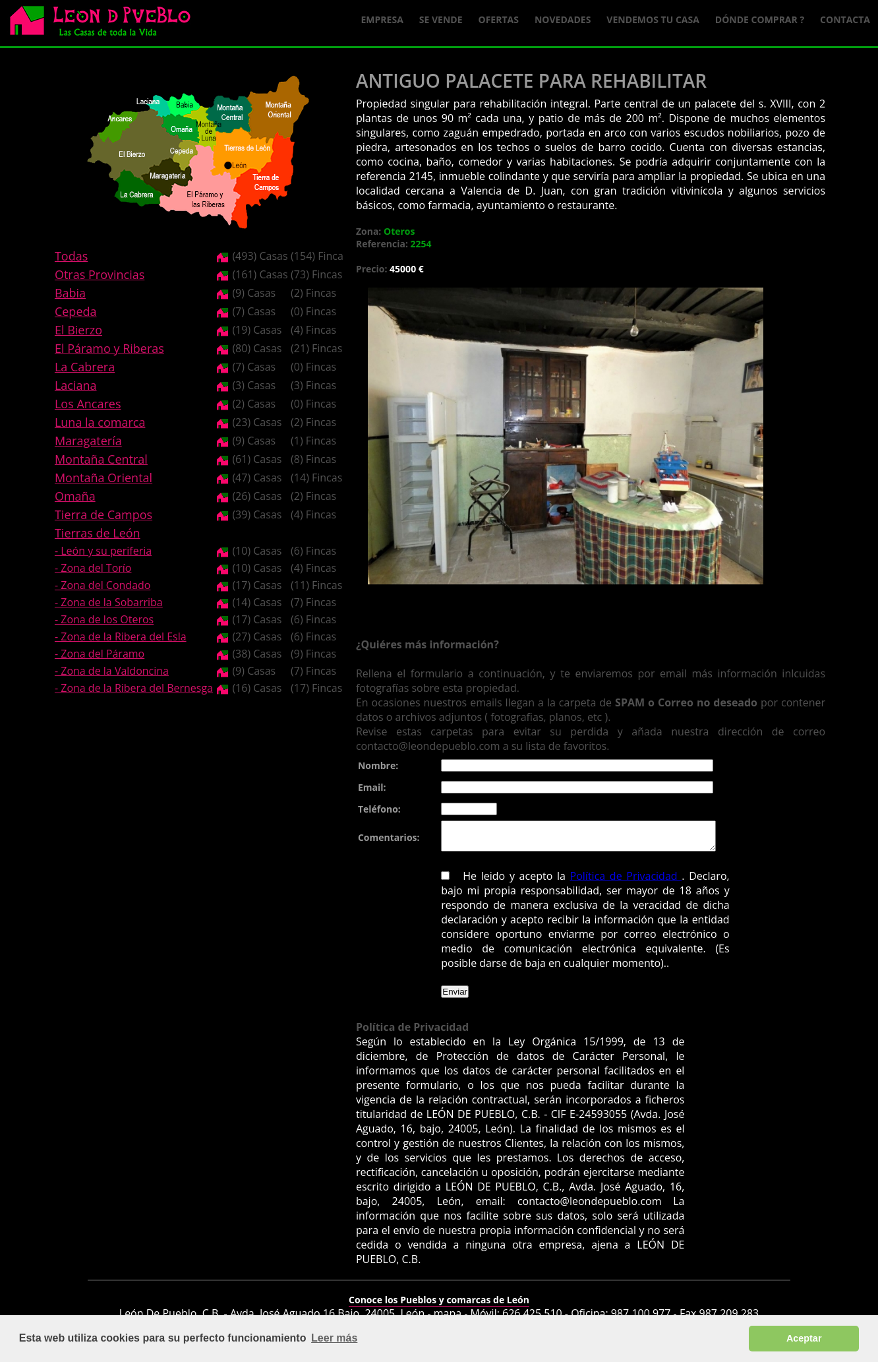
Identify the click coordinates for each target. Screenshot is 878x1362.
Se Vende (441, 19)
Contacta (845, 19)
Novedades (563, 19)
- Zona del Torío (93, 568)
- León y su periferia (103, 550)
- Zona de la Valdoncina (112, 671)
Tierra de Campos (103, 514)
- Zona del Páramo (99, 653)
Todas (71, 256)
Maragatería (88, 441)
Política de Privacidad (590, 882)
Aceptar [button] (804, 1338)
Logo (105, 24)
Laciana (76, 385)
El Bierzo (78, 330)
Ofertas (499, 19)
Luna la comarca (100, 422)
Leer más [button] (334, 1338)
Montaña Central (101, 459)
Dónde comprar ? (759, 19)
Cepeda (76, 311)
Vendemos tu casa (652, 19)
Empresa (382, 19)
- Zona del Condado (103, 585)
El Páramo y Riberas (109, 348)
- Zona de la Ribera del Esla (121, 636)
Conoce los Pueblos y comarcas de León (439, 1305)
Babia (70, 293)
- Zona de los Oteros (104, 619)
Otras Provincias (99, 274)
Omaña (75, 496)
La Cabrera (85, 367)
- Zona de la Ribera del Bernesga (134, 688)
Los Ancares (88, 404)
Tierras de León (97, 533)
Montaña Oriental (103, 477)
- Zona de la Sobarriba (109, 602)
